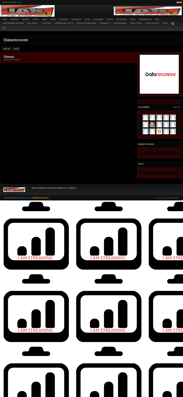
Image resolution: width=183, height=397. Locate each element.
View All (176, 107)
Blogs (87, 19)
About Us (62, 188)
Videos (53, 19)
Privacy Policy (51, 188)
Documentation (145, 19)
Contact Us (72, 188)
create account (152, 23)
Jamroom (176, 198)
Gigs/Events (76, 19)
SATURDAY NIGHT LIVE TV (64, 23)
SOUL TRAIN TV (32, 23)
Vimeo (17, 60)
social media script (160, 198)
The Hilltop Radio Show (86, 23)
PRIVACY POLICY (136, 23)
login (165, 23)
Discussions (122, 19)
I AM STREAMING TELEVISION (13, 23)
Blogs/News (98, 19)
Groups (110, 19)
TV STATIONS (46, 23)
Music (44, 19)
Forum (132, 19)
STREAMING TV (105, 23)
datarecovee (8, 60)
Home (5, 19)
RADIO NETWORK (120, 23)
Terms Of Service (38, 188)
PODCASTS (14, 19)
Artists (36, 19)
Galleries (64, 19)
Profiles (25, 19)
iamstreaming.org (24, 198)
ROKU (157, 19)
